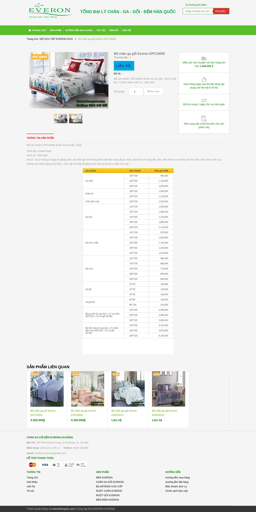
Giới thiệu (32, 482)
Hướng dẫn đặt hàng (176, 482)
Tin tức (30, 490)
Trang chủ (32, 38)
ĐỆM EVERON (104, 477)
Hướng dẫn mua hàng (177, 477)
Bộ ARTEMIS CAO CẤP (109, 486)
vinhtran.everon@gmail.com (50, 453)
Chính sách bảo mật (176, 490)
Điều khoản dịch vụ (176, 486)
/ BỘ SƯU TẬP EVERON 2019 (56, 38)
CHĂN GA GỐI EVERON (110, 482)
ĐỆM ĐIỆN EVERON (107, 499)
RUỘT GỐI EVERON (107, 495)
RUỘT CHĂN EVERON (109, 490)
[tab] (40, 138)
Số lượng (119, 91)
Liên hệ (31, 486)
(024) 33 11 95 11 (50, 447)
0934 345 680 (81, 447)
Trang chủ (32, 477)
